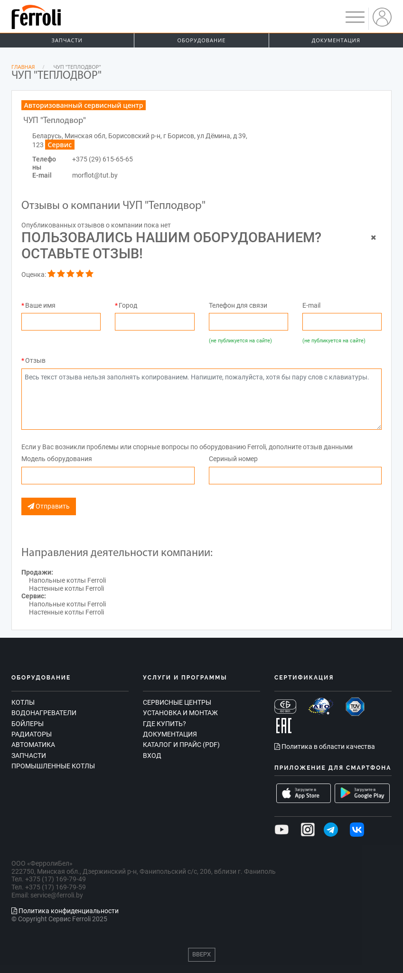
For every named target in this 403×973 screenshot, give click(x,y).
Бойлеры (27, 723)
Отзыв (35, 360)
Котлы (23, 702)
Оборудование (202, 40)
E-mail (311, 305)
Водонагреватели (43, 713)
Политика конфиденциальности (65, 911)
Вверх (201, 954)
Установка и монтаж (180, 713)
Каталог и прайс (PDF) (181, 744)
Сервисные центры (177, 702)
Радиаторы (31, 734)
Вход (152, 755)
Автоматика (33, 744)
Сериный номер (233, 459)
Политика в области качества (324, 746)
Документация (336, 40)
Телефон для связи (238, 305)
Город (128, 305)
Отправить (49, 506)
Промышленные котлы (53, 766)
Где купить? (164, 723)
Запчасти (67, 40)
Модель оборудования (56, 459)
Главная (23, 66)
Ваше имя (40, 305)
